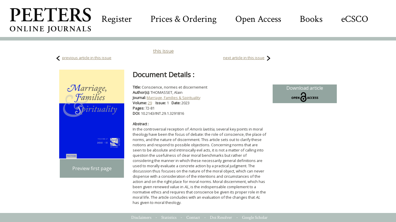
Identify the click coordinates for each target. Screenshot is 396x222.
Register (116, 19)
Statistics (168, 217)
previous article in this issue (86, 57)
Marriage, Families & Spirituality (173, 97)
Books (311, 19)
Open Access (258, 19)
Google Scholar (255, 217)
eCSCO (354, 19)
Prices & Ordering (183, 19)
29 (150, 102)
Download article (304, 94)
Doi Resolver (221, 217)
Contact (193, 217)
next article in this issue (243, 57)
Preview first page (92, 168)
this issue (163, 51)
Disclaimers (141, 217)
